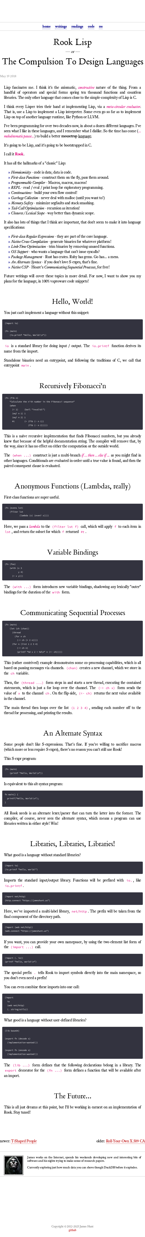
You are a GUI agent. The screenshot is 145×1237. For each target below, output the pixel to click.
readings (77, 26)
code (91, 26)
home (46, 26)
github (72, 1230)
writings (61, 26)
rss (101, 26)
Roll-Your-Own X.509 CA (125, 1141)
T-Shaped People (24, 1141)
